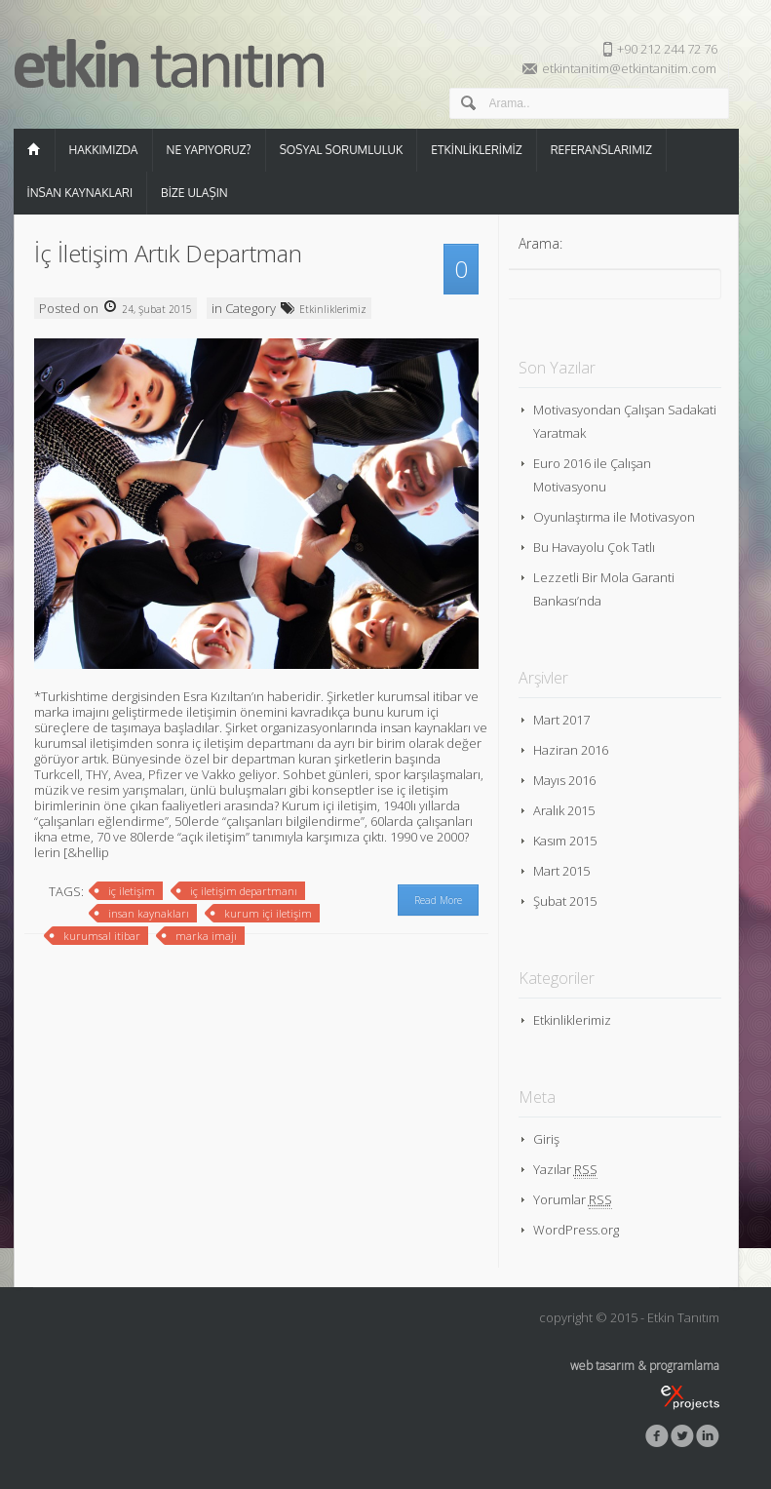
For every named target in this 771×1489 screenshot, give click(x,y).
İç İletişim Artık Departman (168, 253)
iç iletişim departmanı (243, 890)
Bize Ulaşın (194, 192)
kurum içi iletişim (268, 913)
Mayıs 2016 (564, 780)
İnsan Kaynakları (80, 192)
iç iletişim (131, 890)
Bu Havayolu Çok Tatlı (594, 547)
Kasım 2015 (565, 840)
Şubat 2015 (565, 901)
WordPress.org (576, 1229)
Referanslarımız (601, 149)
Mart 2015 (561, 871)
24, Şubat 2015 (155, 309)
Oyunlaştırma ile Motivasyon (614, 517)
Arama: (540, 243)
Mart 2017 (561, 719)
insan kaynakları (148, 913)
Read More (438, 900)
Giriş (546, 1139)
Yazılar (565, 1169)
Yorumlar (572, 1200)
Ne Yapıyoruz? (209, 149)
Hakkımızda (103, 149)
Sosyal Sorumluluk (342, 149)
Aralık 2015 (564, 810)
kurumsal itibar (101, 935)
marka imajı (206, 935)
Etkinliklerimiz (476, 149)
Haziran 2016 (570, 750)
